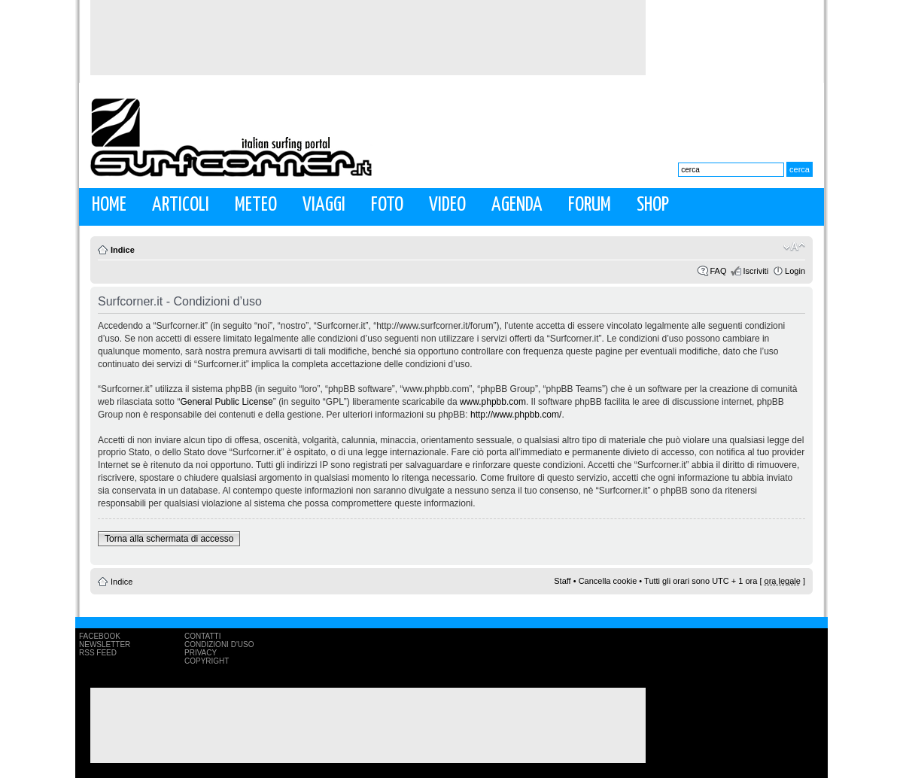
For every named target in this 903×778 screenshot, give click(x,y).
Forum (589, 205)
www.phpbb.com (493, 402)
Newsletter (104, 644)
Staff (562, 580)
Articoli (180, 205)
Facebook (99, 636)
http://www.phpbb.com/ (515, 414)
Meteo (256, 205)
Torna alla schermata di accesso (169, 538)
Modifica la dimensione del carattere (794, 247)
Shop (653, 205)
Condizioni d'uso (219, 644)
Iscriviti (755, 270)
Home (109, 205)
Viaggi (324, 205)
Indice (123, 249)
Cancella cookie (608, 580)
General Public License (226, 402)
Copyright (206, 661)
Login (795, 270)
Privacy (200, 653)
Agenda (517, 205)
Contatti (202, 636)
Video (447, 205)
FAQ (718, 270)
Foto (387, 205)
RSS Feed (98, 653)
